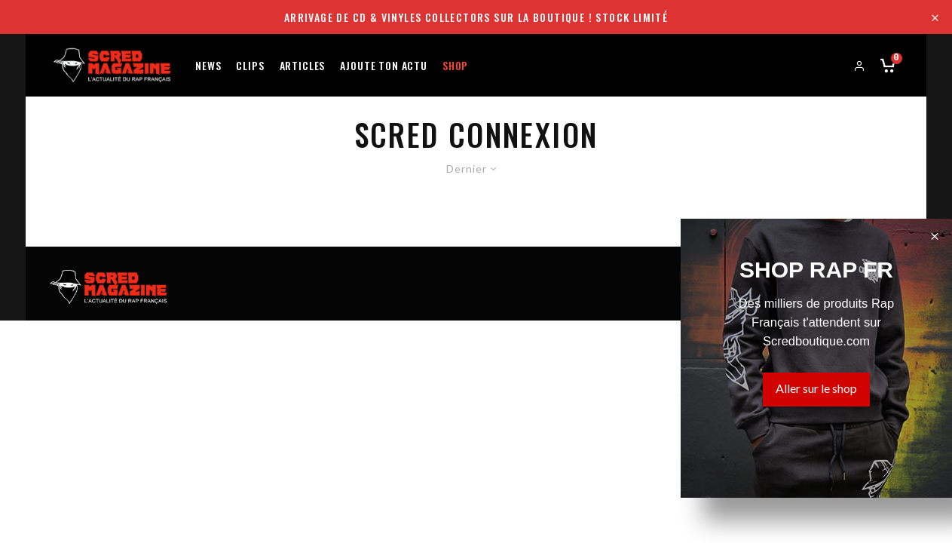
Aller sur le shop (816, 388)
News (208, 64)
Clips (250, 64)
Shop (455, 64)
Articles (303, 64)
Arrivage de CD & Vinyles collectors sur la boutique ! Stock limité (476, 17)
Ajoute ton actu (383, 64)
